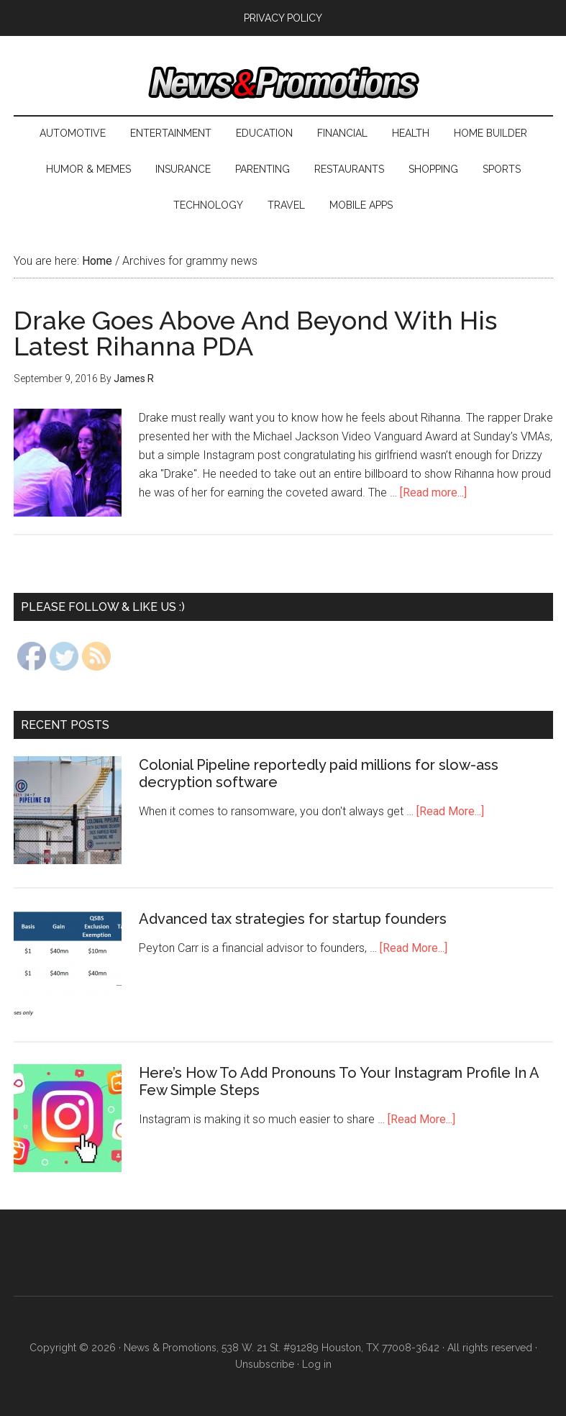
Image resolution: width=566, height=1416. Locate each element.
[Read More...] (450, 811)
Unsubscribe (264, 1364)
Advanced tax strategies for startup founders (293, 918)
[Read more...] (433, 492)
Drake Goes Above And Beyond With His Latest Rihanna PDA (255, 333)
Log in (317, 1364)
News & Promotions (283, 82)
